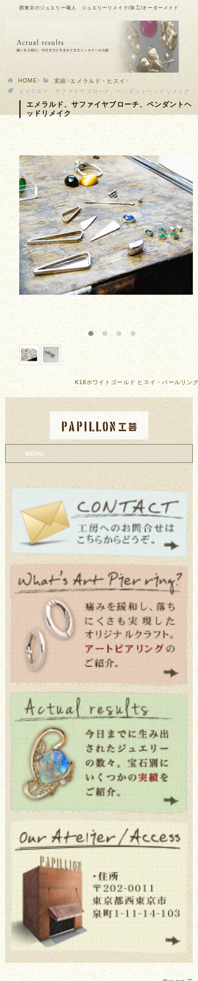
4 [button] (139, 330)
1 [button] (96, 330)
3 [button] (124, 330)
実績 (60, 81)
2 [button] (110, 330)
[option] (106, 224)
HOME (27, 80)
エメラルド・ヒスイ (97, 81)
